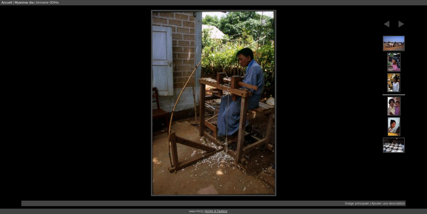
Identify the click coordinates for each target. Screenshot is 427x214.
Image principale (357, 203)
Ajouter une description (388, 203)
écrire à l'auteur (216, 211)
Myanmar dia (24, 2)
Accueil (6, 2)
